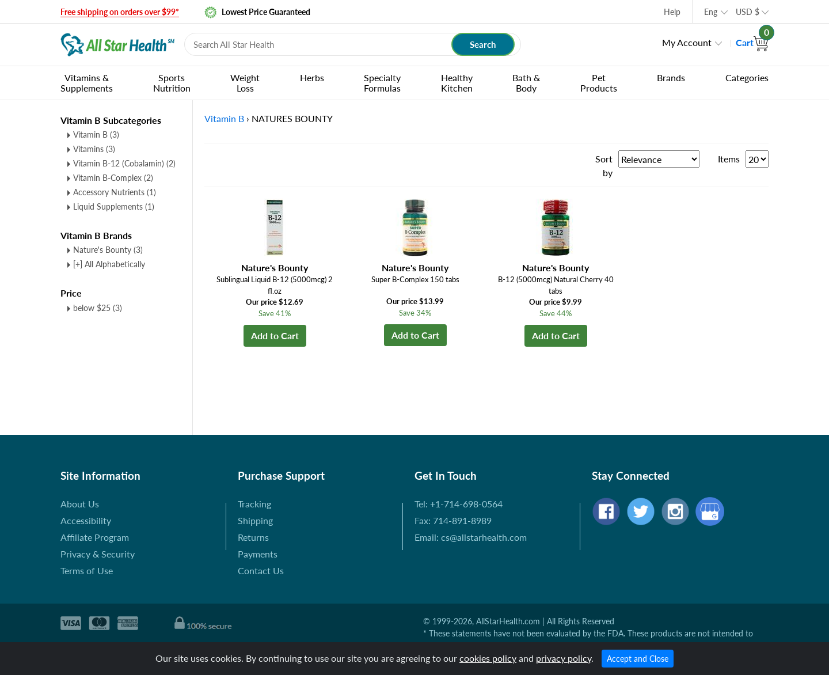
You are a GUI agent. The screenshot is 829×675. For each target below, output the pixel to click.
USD (747, 12)
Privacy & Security (97, 553)
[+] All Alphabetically (109, 264)
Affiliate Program (94, 537)
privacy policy (563, 658)
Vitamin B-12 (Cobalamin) (124, 163)
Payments (257, 553)
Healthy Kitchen (457, 82)
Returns (253, 537)
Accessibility (85, 520)
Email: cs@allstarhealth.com (470, 537)
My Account (687, 42)
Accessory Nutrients (114, 192)
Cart (752, 42)
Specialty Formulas (382, 82)
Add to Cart (275, 335)
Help (672, 12)
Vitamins (94, 149)
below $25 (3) (97, 308)
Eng (710, 12)
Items (729, 158)
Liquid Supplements (113, 206)
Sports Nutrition (172, 82)
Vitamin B (96, 134)
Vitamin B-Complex (113, 178)
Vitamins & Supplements (86, 82)
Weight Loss (245, 82)
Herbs (312, 77)
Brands (671, 77)
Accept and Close (637, 658)
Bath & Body (526, 82)
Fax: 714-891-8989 (453, 520)
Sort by (604, 165)
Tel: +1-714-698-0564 (458, 503)
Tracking (254, 503)
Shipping (255, 520)
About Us (79, 503)
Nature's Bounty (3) (108, 250)
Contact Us (261, 570)
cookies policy (487, 658)
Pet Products (598, 82)
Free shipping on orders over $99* (119, 12)
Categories (747, 77)
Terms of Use (86, 570)
